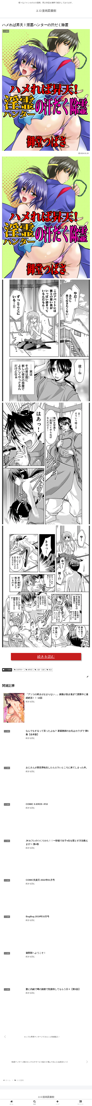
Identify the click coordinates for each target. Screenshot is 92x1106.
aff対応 (29, 670)
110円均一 (18, 670)
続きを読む (46, 656)
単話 (49, 670)
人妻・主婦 (40, 670)
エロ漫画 (7, 670)
